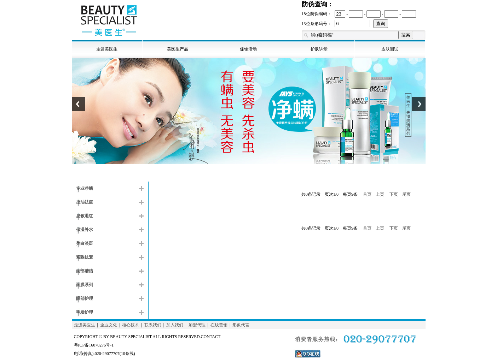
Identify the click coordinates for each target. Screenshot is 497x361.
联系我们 (152, 324)
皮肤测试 (389, 49)
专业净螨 (84, 188)
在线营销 (218, 324)
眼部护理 (84, 298)
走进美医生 (106, 49)
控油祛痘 (84, 202)
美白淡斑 (84, 243)
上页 (380, 194)
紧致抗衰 (84, 257)
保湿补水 (84, 229)
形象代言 (240, 324)
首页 (367, 194)
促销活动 (248, 49)
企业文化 (108, 324)
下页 (393, 194)
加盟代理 (197, 324)
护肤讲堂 (319, 49)
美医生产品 (177, 49)
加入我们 (174, 324)
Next (419, 108)
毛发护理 (84, 312)
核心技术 (130, 324)
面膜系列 (84, 284)
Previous (78, 108)
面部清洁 (84, 270)
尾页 (406, 194)
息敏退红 (84, 215)
